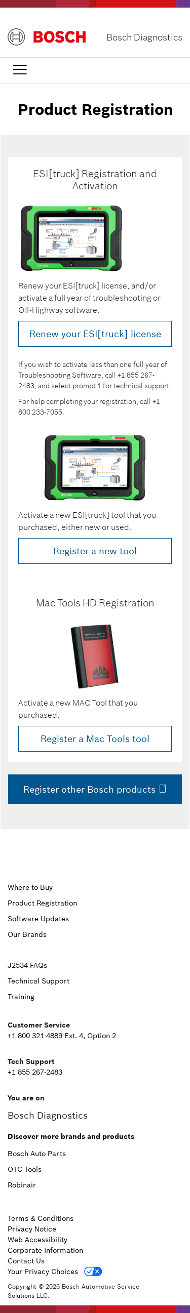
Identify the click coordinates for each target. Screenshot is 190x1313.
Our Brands (27, 934)
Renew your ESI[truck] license (95, 334)
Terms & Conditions (40, 1218)
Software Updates (38, 918)
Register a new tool (95, 551)
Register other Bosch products (95, 789)
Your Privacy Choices (43, 1271)
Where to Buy (30, 887)
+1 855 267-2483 (35, 1072)
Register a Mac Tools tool (95, 739)
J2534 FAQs (27, 965)
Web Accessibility (37, 1239)
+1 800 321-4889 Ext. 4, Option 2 (62, 1035)
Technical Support (38, 981)
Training (21, 996)
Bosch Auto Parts (37, 1153)
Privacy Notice (32, 1229)
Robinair (22, 1184)
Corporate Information (45, 1250)
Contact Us (26, 1260)
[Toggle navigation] (19, 69)
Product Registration (42, 903)
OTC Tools (25, 1169)
